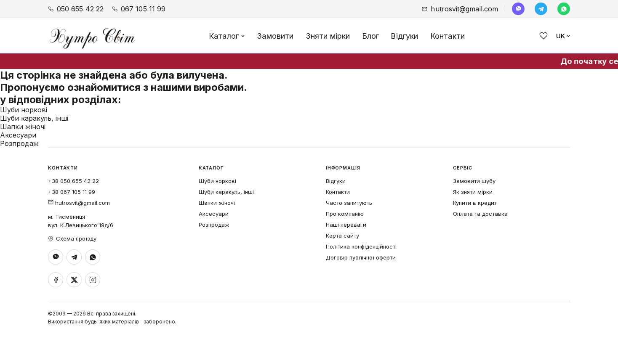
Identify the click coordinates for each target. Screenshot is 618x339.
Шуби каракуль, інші (34, 118)
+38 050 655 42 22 (73, 180)
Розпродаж (19, 143)
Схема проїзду (72, 238)
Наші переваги (346, 224)
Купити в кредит (475, 202)
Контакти (447, 36)
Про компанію (345, 213)
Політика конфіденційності (361, 246)
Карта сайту (342, 235)
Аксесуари (18, 135)
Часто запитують (349, 202)
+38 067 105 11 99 (71, 191)
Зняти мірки (328, 36)
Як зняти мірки (473, 191)
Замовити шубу (474, 180)
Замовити (275, 36)
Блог (370, 36)
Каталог (227, 36)
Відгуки (404, 36)
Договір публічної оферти (361, 257)
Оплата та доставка (480, 213)
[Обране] (543, 36)
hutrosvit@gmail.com (460, 9)
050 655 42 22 (76, 9)
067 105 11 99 (138, 9)
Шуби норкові (23, 110)
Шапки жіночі (22, 126)
